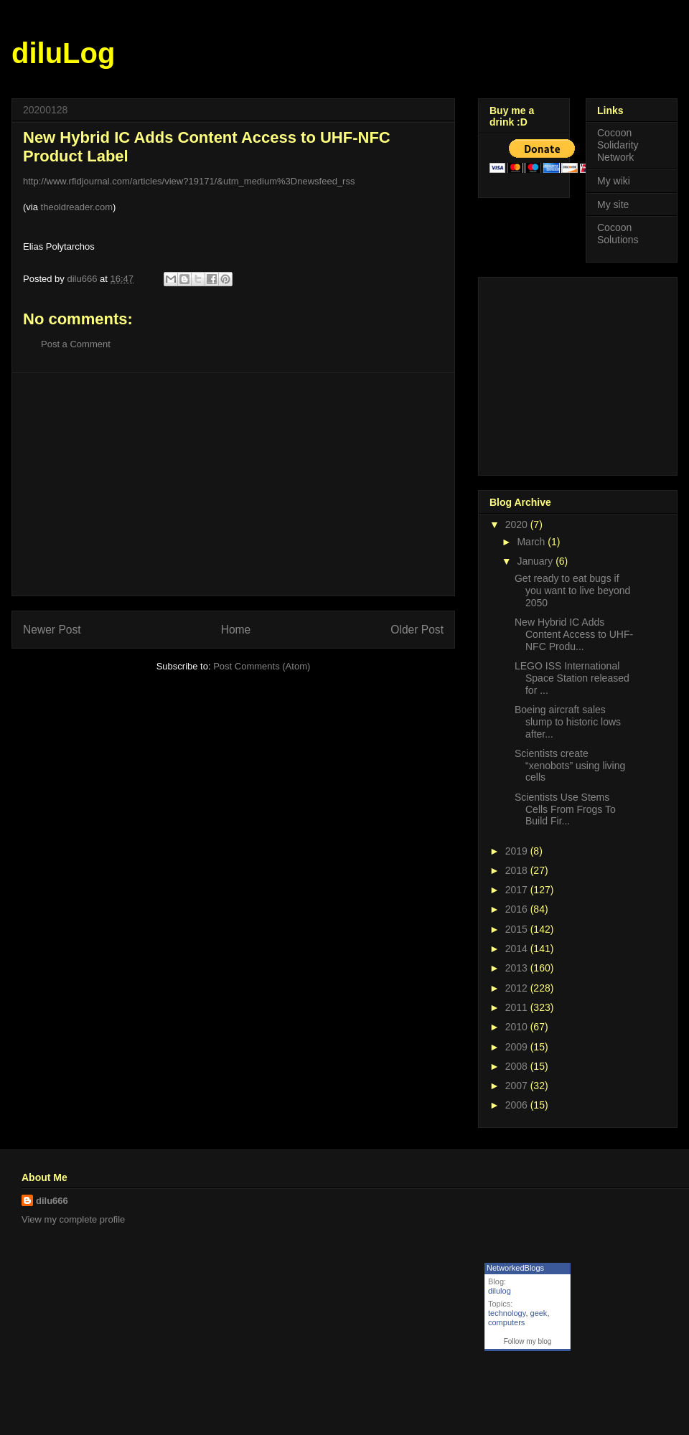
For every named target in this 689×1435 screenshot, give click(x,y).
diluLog (63, 53)
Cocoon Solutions (618, 233)
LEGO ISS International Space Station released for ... (572, 678)
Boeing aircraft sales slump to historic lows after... (568, 722)
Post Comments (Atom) (261, 666)
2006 (517, 1105)
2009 (517, 1047)
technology (506, 1313)
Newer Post (52, 630)
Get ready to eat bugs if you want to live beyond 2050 (572, 590)
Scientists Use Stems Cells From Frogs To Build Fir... (565, 809)
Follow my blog (528, 1341)
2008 (517, 1066)
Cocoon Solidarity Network (618, 145)
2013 (517, 968)
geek (539, 1313)
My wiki (613, 181)
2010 (517, 1026)
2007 (517, 1085)
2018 (517, 870)
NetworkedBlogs (515, 1268)
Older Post (417, 630)
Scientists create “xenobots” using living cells (570, 766)
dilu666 (52, 1200)
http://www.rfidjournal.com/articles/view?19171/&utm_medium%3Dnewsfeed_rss (189, 181)
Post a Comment (76, 344)
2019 (517, 851)
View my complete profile (73, 1219)
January (536, 561)
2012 (517, 988)
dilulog (499, 1290)
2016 (517, 909)
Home (236, 630)
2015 (517, 929)
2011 (517, 1007)
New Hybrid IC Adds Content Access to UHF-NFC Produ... (574, 634)
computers (506, 1322)
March (532, 541)
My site (613, 204)
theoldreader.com (77, 207)
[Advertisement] (234, 484)
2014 (517, 948)
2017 (517, 889)
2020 (517, 524)
